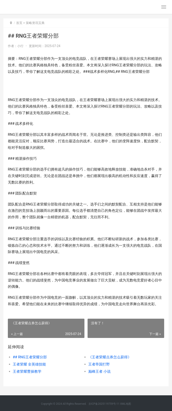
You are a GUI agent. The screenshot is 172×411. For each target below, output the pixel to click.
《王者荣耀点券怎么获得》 (109, 357)
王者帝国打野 (99, 364)
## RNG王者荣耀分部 (30, 357)
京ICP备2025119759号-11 (104, 403)
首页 (19, 23)
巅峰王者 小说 (99, 371)
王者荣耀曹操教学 (27, 371)
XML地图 (125, 403)
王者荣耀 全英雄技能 (29, 364)
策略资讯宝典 (35, 23)
